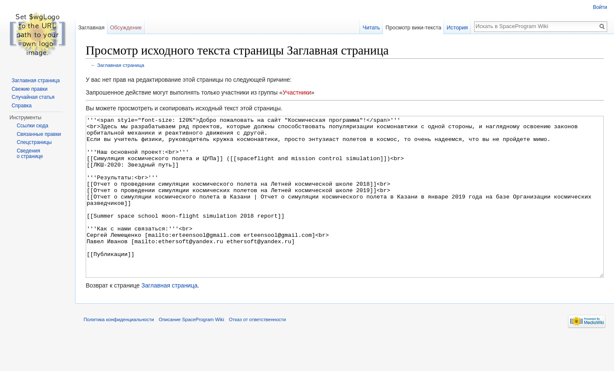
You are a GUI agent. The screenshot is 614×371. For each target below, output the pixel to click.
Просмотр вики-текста (413, 27)
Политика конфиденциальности (119, 351)
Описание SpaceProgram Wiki (191, 351)
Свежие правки (29, 89)
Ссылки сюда (32, 126)
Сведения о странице (30, 154)
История (457, 27)
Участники (297, 92)
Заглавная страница (121, 65)
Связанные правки (39, 134)
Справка (22, 106)
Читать (371, 27)
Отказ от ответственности (257, 351)
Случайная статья (33, 97)
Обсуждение (126, 27)
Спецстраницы (34, 142)
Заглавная (91, 27)
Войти (600, 7)
